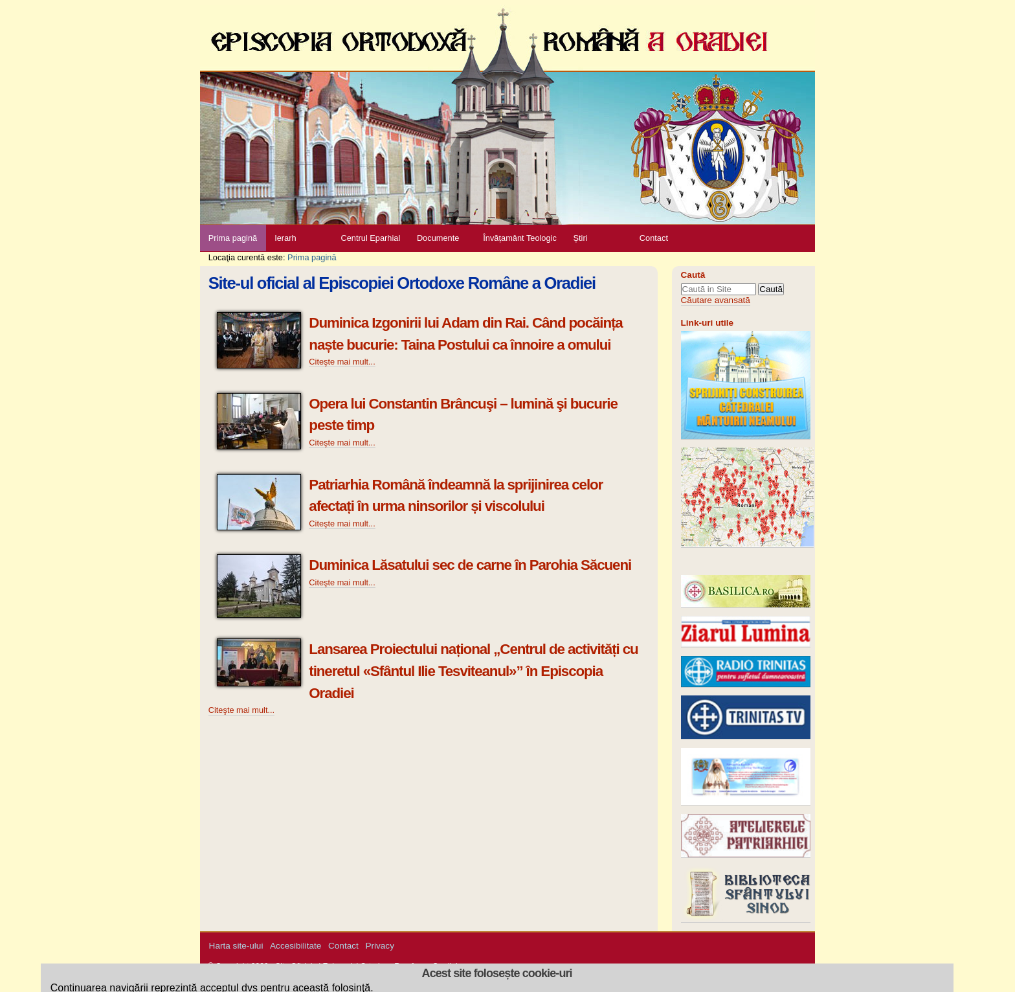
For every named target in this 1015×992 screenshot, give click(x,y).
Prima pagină (232, 238)
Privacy (379, 946)
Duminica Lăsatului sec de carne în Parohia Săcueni (470, 565)
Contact (654, 238)
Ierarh (285, 238)
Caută (693, 275)
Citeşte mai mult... (342, 361)
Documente (438, 238)
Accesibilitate (295, 946)
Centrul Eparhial (371, 238)
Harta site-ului (236, 946)
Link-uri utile (707, 323)
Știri (580, 238)
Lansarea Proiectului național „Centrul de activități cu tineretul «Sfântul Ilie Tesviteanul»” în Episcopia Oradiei (473, 671)
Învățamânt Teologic (520, 238)
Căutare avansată (715, 300)
